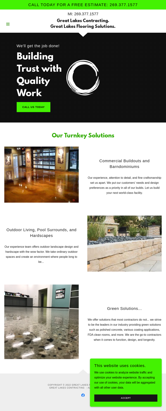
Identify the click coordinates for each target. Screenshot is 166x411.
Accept (126, 405)
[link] (83, 26)
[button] (16, 24)
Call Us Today (33, 107)
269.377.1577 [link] (86, 14)
